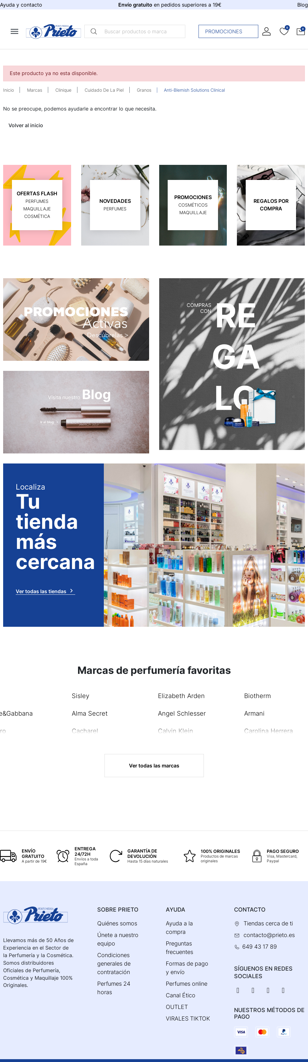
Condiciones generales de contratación (114, 963)
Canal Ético (180, 995)
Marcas (34, 90)
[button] (301, 31)
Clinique (63, 90)
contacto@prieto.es (269, 935)
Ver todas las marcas (154, 765)
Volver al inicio (25, 125)
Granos (144, 90)
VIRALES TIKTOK (188, 1018)
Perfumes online (186, 983)
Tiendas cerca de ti (268, 923)
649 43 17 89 (259, 946)
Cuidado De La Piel (104, 90)
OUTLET (177, 1007)
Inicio (8, 90)
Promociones (230, 31)
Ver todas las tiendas (45, 590)
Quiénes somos (117, 923)
